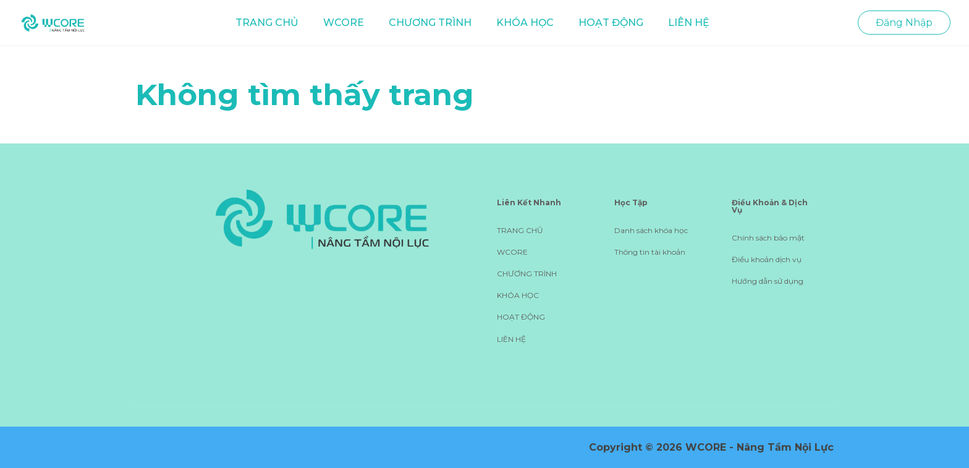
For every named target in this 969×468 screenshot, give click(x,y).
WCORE (343, 22)
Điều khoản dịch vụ (767, 259)
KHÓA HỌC (525, 22)
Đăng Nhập (904, 22)
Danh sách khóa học (651, 230)
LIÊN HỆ (688, 22)
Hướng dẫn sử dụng (767, 281)
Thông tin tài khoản (649, 252)
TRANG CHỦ (266, 22)
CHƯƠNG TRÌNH (430, 22)
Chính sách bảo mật (768, 237)
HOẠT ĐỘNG (610, 22)
